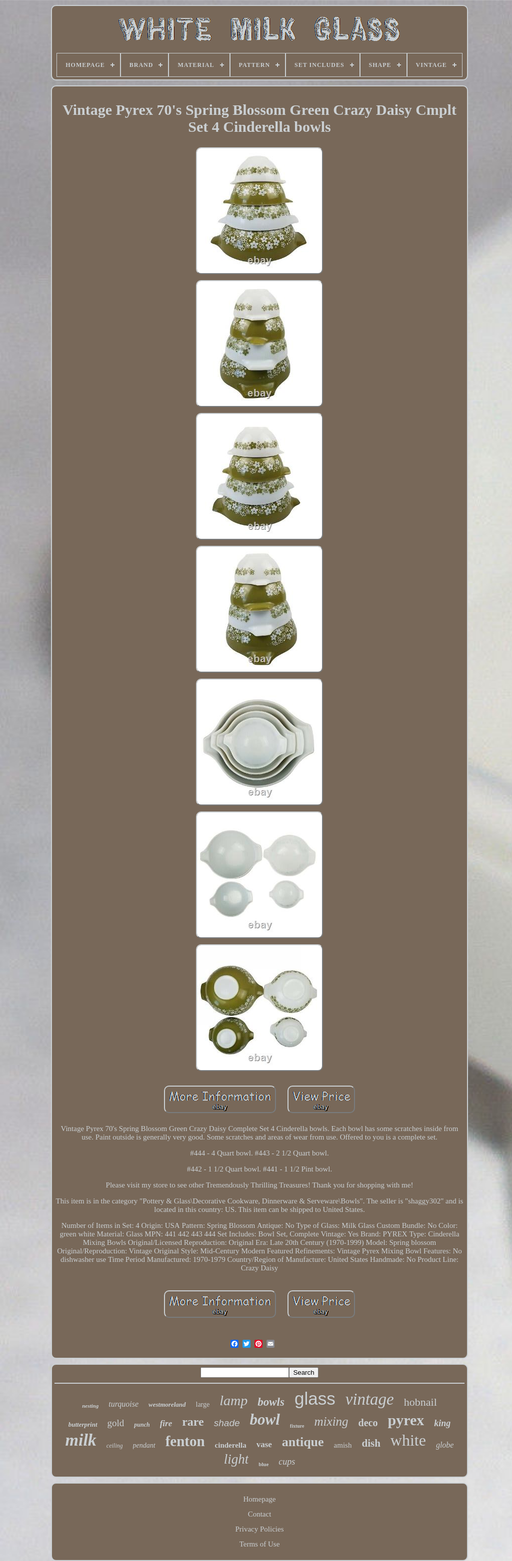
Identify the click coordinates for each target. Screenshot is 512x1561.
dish (371, 1443)
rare (193, 1421)
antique (303, 1442)
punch (142, 1424)
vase (264, 1444)
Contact (260, 1514)
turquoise (123, 1404)
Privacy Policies (259, 1529)
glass (315, 1398)
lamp (234, 1400)
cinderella (230, 1445)
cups (286, 1462)
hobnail (420, 1402)
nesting (90, 1406)
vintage (370, 1399)
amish (343, 1445)
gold (116, 1423)
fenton (185, 1441)
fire (166, 1423)
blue (263, 1464)
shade (227, 1423)
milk (81, 1440)
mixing (331, 1421)
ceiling (114, 1445)
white (408, 1440)
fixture (297, 1426)
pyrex (406, 1420)
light (236, 1459)
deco (368, 1422)
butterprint (83, 1424)
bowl (265, 1419)
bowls (271, 1402)
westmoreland (167, 1404)
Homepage (260, 1499)
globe (445, 1445)
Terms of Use (260, 1544)
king (442, 1423)
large (203, 1404)
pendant (144, 1445)
